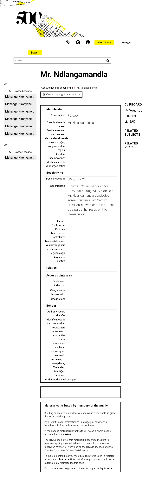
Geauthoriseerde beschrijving (57, 87)
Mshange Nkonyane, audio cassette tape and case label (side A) (20, 97)
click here (63, 459)
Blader (34, 52)
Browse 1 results (20, 151)
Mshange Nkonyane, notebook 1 (20, 126)
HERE (68, 434)
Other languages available (63, 94)
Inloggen (126, 42)
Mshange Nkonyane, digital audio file (20, 111)
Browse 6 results (20, 91)
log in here (106, 468)
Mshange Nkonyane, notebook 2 (20, 134)
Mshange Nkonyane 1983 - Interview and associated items (20, 157)
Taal (78, 42)
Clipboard (68, 42)
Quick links (88, 42)
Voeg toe (135, 110)
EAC (130, 121)
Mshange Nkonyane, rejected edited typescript (20, 104)
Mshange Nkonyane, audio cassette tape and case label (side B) (20, 119)
